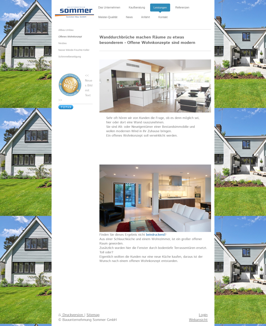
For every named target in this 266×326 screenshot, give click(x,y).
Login (203, 315)
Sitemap (93, 315)
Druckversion (71, 315)
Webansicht (198, 319)
